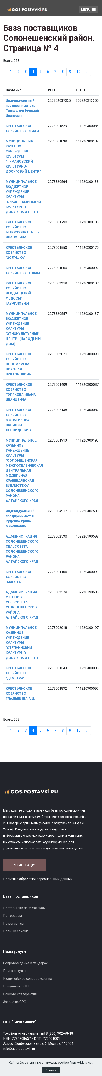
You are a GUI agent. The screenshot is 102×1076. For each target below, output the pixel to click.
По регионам (13, 923)
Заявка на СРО (14, 1002)
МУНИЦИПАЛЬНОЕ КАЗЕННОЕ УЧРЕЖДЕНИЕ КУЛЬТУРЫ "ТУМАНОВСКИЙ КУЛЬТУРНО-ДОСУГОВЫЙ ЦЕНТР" (23, 156)
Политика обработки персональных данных (37, 879)
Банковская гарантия (20, 994)
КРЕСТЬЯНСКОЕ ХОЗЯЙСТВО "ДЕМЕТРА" (19, 673)
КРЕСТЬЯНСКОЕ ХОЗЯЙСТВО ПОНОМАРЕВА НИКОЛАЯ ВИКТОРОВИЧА (19, 364)
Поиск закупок (15, 971)
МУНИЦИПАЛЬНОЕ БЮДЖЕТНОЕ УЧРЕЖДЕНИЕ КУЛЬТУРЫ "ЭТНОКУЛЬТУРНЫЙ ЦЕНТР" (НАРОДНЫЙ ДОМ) (23, 329)
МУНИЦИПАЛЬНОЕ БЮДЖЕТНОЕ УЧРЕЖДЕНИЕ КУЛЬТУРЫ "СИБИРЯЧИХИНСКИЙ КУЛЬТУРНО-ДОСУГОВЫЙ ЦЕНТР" (23, 197)
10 (78, 71)
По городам (12, 916)
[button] (88, 9)
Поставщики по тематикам (24, 908)
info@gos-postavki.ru (19, 1049)
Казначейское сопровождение (27, 979)
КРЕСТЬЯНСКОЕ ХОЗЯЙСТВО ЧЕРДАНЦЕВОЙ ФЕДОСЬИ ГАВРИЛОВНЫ (19, 293)
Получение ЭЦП (16, 986)
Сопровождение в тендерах (25, 963)
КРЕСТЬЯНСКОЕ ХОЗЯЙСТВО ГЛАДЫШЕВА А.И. (20, 694)
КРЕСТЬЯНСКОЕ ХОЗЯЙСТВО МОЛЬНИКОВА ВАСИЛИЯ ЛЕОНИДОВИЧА (19, 420)
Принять (51, 1070)
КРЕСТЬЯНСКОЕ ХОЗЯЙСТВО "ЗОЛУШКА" (19, 253)
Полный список (15, 931)
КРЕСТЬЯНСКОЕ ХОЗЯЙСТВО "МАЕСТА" (19, 577)
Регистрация (24, 865)
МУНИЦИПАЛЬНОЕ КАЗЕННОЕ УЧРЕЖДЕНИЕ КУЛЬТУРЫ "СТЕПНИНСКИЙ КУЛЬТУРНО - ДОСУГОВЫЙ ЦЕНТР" (23, 643)
